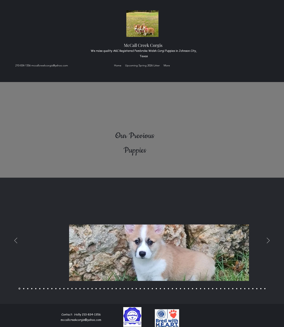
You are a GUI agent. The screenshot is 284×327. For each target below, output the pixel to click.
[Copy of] (27, 288)
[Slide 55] (240, 288)
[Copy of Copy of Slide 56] (252, 288)
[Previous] (15, 241)
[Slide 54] (236, 288)
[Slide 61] (260, 288)
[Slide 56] (244, 288)
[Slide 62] (264, 288)
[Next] (268, 241)
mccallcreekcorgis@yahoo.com (49, 65)
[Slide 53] (232, 288)
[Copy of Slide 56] (248, 288)
